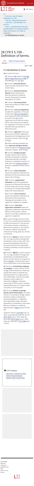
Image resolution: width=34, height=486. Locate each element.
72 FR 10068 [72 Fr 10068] (22, 321)
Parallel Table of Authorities (15, 378)
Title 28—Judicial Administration (16, 20)
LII (4, 14)
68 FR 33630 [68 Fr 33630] (15, 319)
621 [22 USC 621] (22, 81)
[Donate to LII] (24, 9)
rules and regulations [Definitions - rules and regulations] (21, 114)
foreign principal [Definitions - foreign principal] (24, 148)
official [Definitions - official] (14, 281)
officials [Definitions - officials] (10, 261)
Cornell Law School (15, 2)
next (30, 65)
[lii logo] (8, 8)
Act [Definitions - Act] (17, 118)
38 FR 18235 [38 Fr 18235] (8, 317)
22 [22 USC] (13, 81)
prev (26, 65)
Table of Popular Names (16, 61)
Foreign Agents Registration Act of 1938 (17, 77)
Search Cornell (30, 3)
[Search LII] (27, 9)
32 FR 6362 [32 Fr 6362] (19, 313)
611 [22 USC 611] (19, 81)
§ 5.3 (9, 140)
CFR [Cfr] (4, 61)
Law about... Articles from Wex (16, 374)
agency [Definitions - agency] (17, 308)
